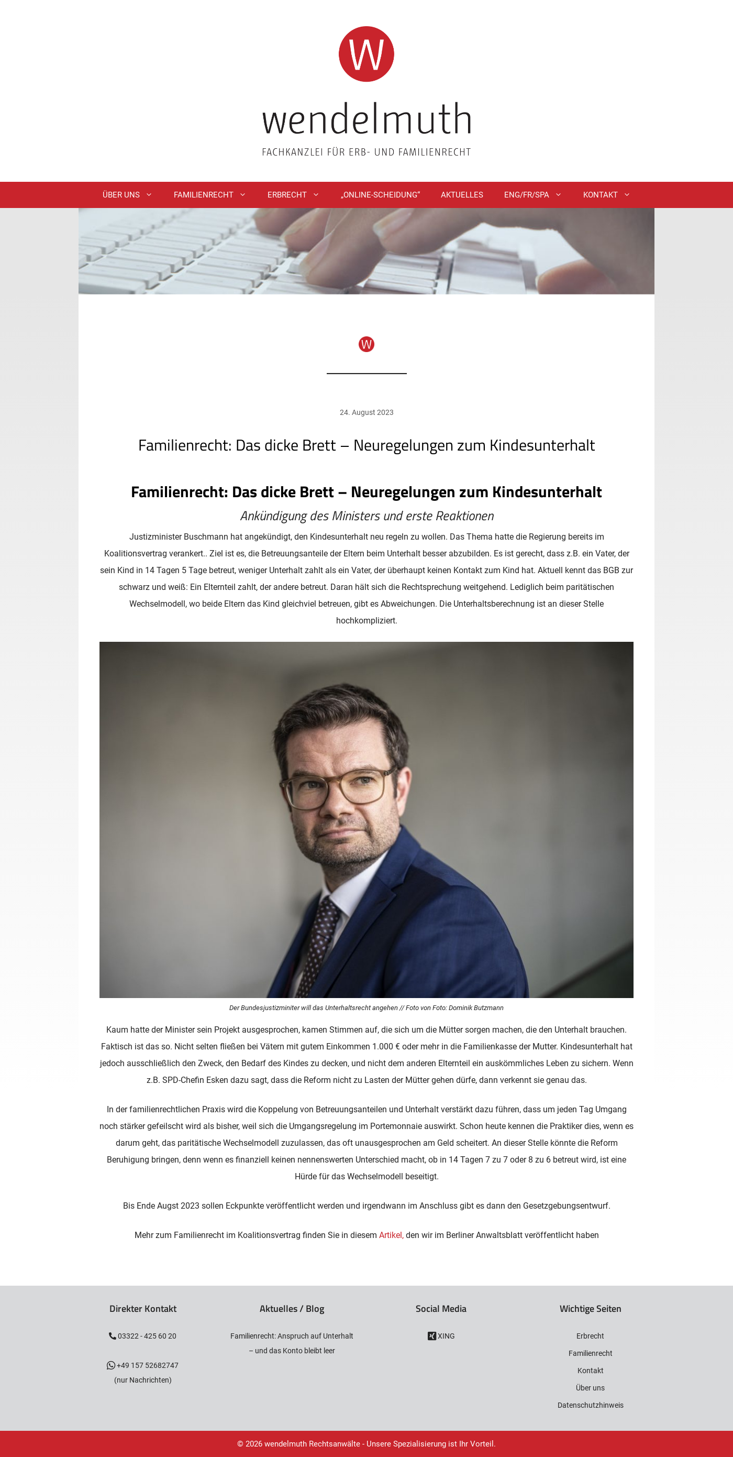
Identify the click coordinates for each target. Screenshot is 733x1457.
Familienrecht (215, 195)
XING (445, 1336)
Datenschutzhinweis (591, 1405)
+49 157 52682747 (147, 1365)
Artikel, (392, 1235)
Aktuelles (462, 195)
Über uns (590, 1388)
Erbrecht (299, 195)
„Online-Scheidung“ (380, 195)
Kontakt (612, 195)
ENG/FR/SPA (538, 195)
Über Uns (133, 195)
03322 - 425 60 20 (146, 1336)
